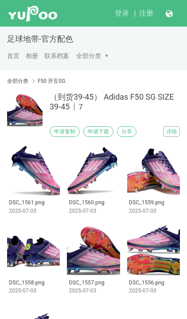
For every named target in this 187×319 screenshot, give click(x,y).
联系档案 (56, 55)
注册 (146, 13)
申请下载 (98, 131)
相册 (32, 55)
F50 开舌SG (51, 81)
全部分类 (88, 55)
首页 (13, 55)
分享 (126, 131)
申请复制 (64, 131)
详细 (171, 131)
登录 (122, 13)
